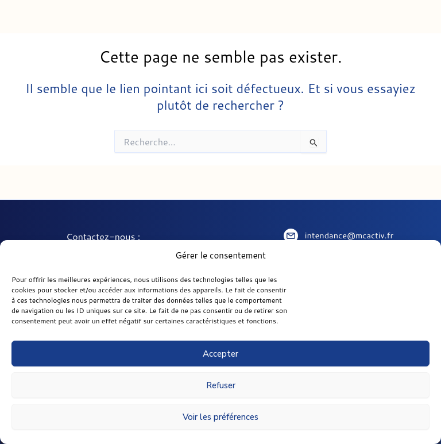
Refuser (220, 385)
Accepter (220, 354)
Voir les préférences (220, 417)
